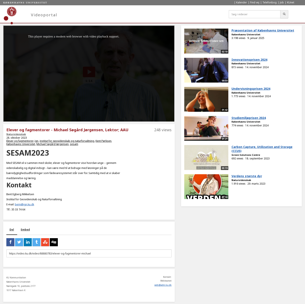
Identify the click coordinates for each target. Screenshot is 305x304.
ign (36, 141)
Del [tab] (12, 229)
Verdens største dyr (247, 176)
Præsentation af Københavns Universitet (263, 30)
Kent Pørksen (103, 141)
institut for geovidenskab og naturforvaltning (67, 141)
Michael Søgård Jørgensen (52, 144)
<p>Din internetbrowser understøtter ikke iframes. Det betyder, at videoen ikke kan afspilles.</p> (89, 73)
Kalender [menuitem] (241, 2)
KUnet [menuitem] (290, 2)
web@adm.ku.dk (163, 284)
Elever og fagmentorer (19, 141)
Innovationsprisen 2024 (249, 60)
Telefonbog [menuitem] (269, 2)
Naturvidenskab (16, 134)
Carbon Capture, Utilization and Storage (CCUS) (262, 149)
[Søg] (284, 14)
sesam (74, 144)
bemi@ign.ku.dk (24, 204)
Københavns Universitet (20, 144)
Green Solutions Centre (246, 154)
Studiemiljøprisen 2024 (249, 118)
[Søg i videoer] (254, 14)
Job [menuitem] (282, 2)
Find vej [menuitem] (254, 2)
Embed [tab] (25, 229)
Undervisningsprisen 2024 (251, 89)
